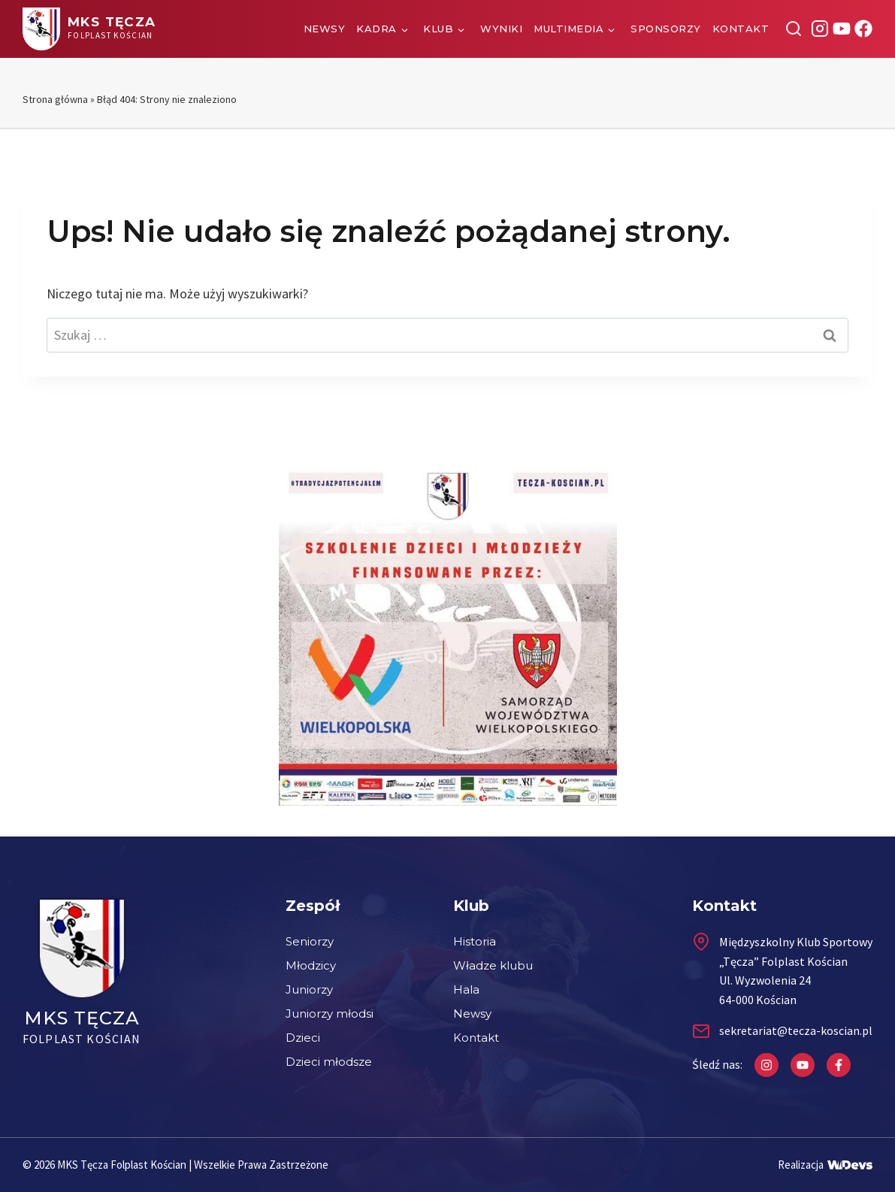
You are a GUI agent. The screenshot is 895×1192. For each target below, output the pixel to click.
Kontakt (741, 29)
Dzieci (303, 1037)
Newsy (325, 29)
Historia (474, 941)
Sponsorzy (665, 29)
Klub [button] (438, 29)
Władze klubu (493, 965)
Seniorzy (310, 941)
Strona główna (55, 99)
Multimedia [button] (568, 29)
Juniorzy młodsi (329, 1013)
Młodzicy (311, 965)
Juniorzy (309, 989)
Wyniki (501, 29)
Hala (466, 989)
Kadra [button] (376, 29)
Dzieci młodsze (329, 1061)
